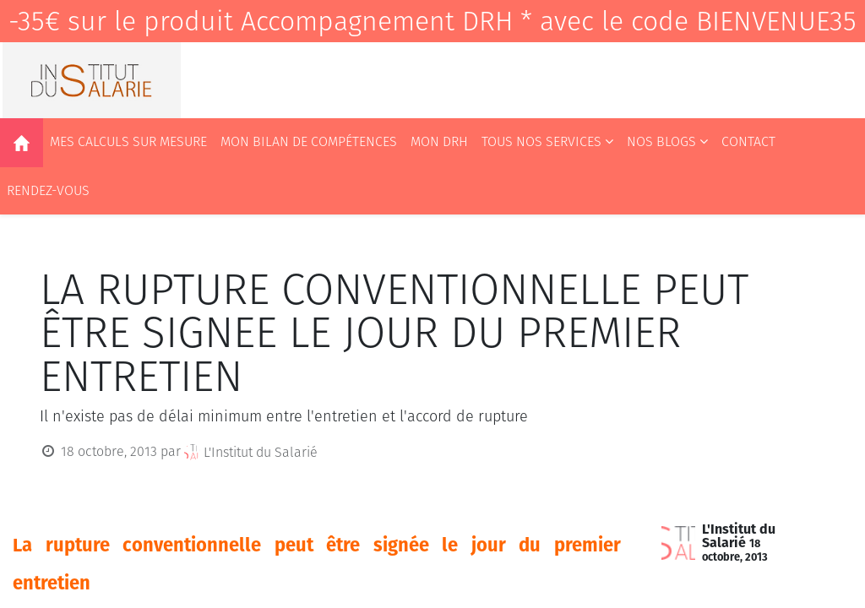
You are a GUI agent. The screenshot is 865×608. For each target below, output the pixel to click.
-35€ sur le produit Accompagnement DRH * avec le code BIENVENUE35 (432, 21)
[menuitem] (21, 142)
